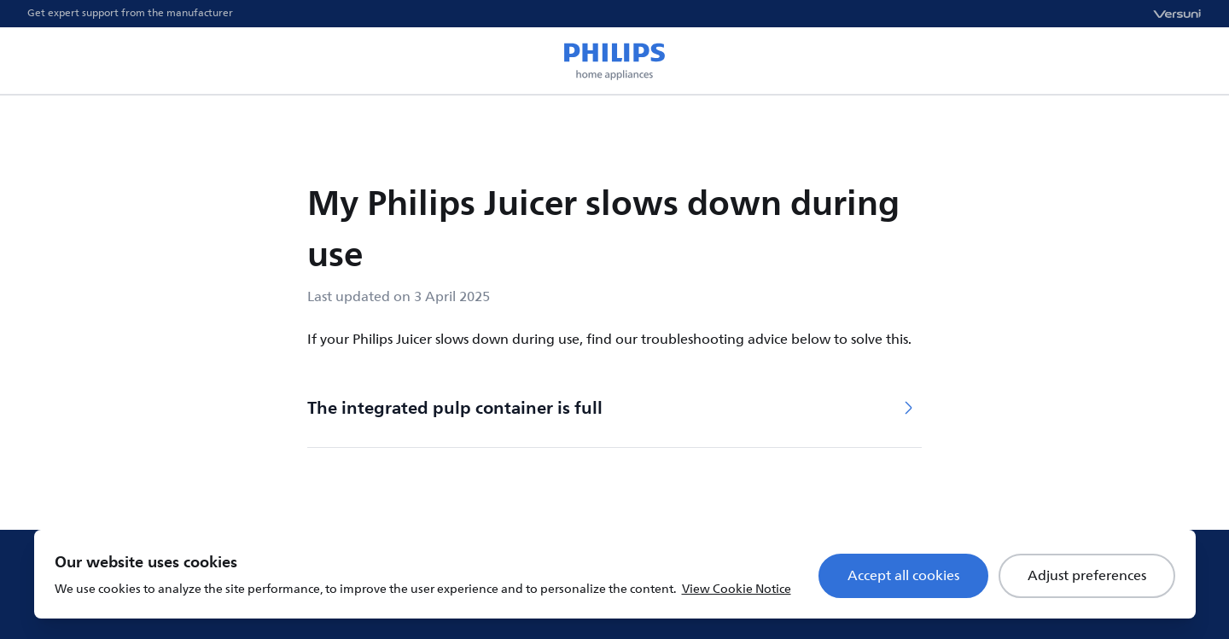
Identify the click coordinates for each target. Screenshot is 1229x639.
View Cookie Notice (736, 589)
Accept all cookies (903, 576)
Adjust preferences (1087, 576)
